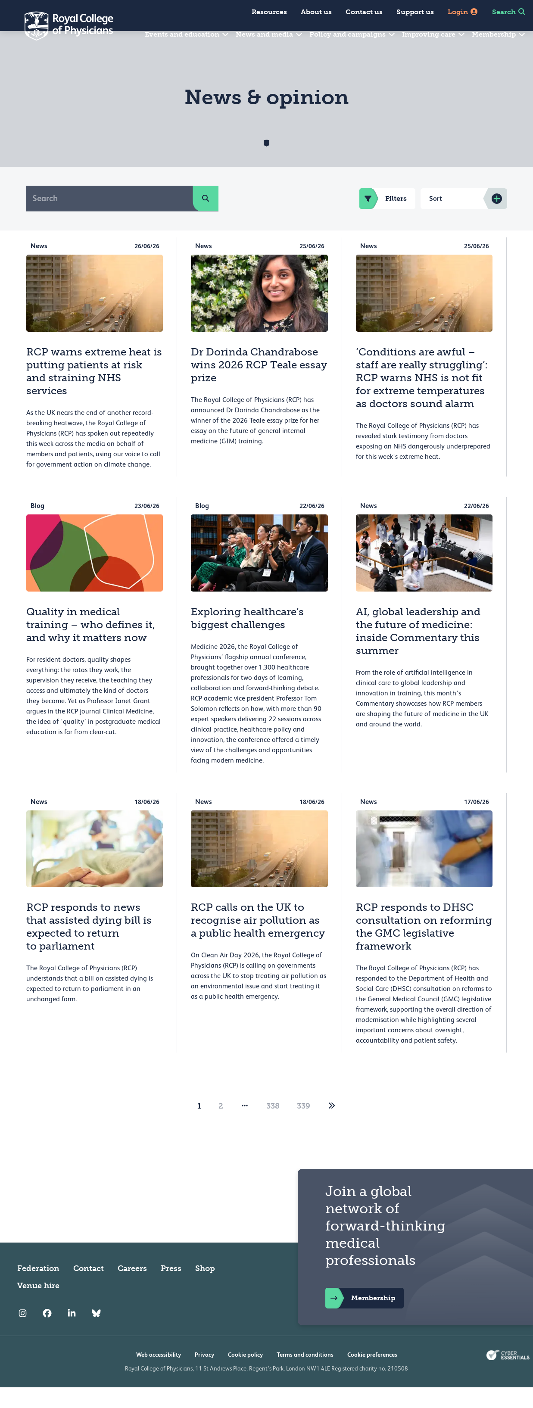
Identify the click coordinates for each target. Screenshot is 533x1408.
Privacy (204, 1375)
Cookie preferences (372, 1375)
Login (463, 12)
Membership (499, 34)
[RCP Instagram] (22, 1334)
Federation (38, 1289)
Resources (269, 12)
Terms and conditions (305, 1375)
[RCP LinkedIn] (71, 1334)
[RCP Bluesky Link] (96, 1334)
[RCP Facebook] (47, 1334)
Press (171, 1289)
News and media (269, 34)
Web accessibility (158, 1375)
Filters (383, 219)
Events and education (187, 34)
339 (303, 1126)
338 (273, 1126)
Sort (435, 219)
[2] (331, 1127)
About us (316, 12)
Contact (88, 1289)
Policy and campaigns (352, 34)
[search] (205, 218)
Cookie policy (245, 1375)
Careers (132, 1289)
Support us (415, 12)
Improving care (434, 34)
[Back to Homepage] (63, 25)
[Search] (109, 218)
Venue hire (38, 1306)
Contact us (364, 12)
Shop (205, 1289)
